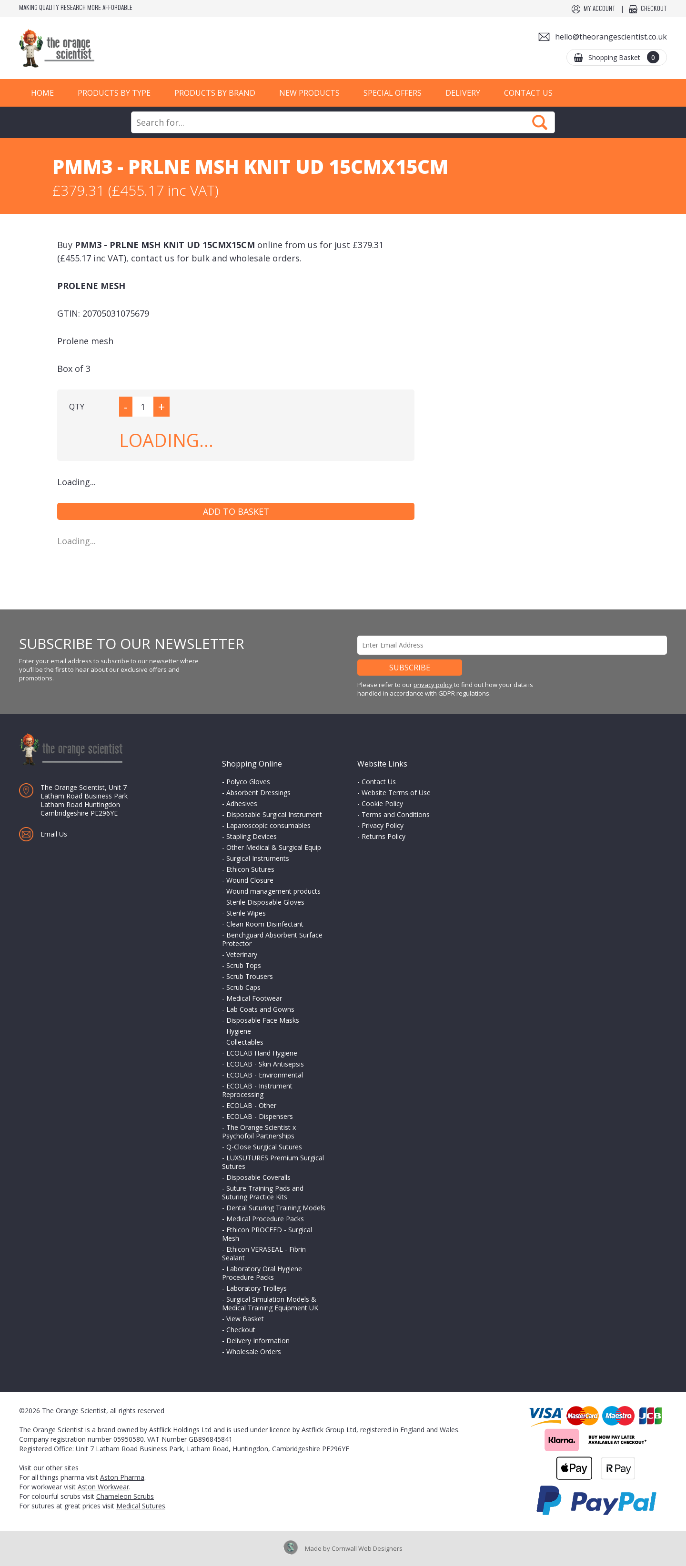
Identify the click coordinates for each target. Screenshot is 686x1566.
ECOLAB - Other (251, 1105)
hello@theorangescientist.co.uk (611, 36)
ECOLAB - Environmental (264, 1074)
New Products (309, 93)
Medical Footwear (254, 998)
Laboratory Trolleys (256, 1288)
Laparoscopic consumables (268, 825)
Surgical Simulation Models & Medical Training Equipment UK (270, 1303)
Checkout (654, 9)
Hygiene (238, 1031)
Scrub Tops (243, 965)
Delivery (462, 93)
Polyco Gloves (248, 781)
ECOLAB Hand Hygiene (261, 1052)
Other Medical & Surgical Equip (273, 847)
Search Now (540, 122)
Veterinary (241, 954)
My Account (599, 9)
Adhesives (241, 803)
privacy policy (433, 684)
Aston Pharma (122, 1477)
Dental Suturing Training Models (275, 1207)
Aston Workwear (103, 1486)
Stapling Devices (251, 836)
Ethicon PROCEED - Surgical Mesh (267, 1234)
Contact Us (528, 93)
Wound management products (273, 891)
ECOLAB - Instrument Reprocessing (257, 1090)
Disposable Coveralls (258, 1177)
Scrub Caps (243, 987)
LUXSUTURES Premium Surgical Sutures (273, 1162)
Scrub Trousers (249, 976)
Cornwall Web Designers (367, 1548)
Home (42, 93)
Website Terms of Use (396, 792)
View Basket (245, 1318)
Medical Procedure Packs (265, 1218)
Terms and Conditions (396, 814)
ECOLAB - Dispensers (259, 1116)
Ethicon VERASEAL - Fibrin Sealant (264, 1253)
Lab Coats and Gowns (260, 1009)
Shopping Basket (623, 57)
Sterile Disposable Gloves (265, 902)
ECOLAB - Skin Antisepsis (265, 1063)
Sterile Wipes (246, 913)
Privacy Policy (383, 825)
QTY (76, 406)
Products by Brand (214, 93)
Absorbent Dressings (258, 792)
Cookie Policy (382, 803)
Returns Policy (383, 836)
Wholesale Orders (253, 1351)
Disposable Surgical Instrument (274, 814)
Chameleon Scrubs (125, 1496)
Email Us (53, 833)
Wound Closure (249, 880)
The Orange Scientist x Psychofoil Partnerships (259, 1131)
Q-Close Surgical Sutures (264, 1146)
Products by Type (114, 93)
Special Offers (392, 93)
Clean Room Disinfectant (264, 923)
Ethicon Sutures (250, 869)
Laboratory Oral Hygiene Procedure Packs (262, 1273)
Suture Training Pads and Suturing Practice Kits (262, 1192)
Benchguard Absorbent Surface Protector (272, 939)
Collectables (244, 1042)
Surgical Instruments (257, 858)
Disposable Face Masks (262, 1020)
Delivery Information (258, 1340)
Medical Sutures (140, 1505)
